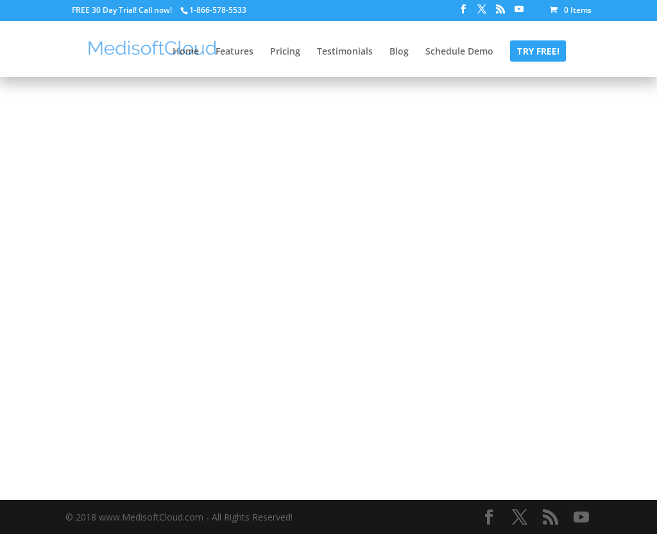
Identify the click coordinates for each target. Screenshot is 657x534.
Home (186, 52)
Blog (399, 52)
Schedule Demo (459, 52)
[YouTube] (519, 12)
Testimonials (345, 52)
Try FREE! (537, 52)
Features (234, 52)
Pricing (285, 52)
